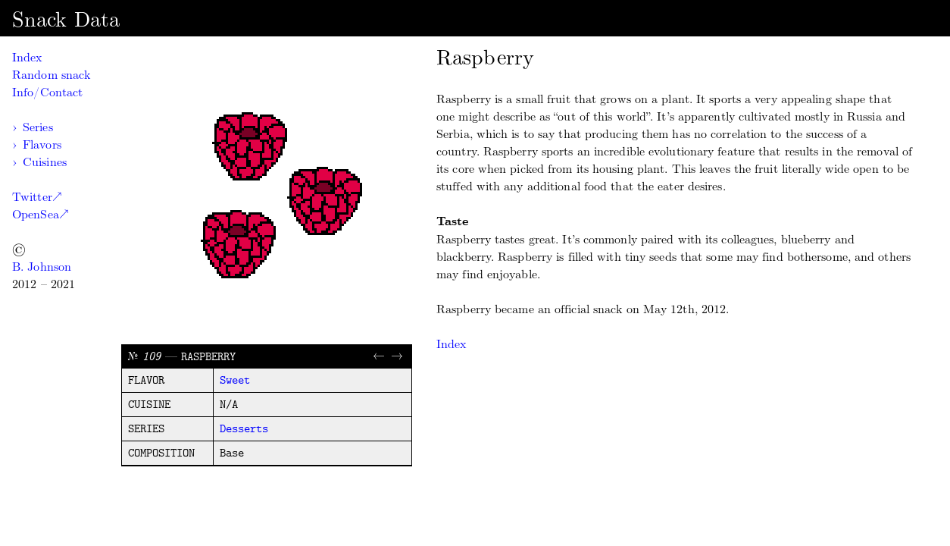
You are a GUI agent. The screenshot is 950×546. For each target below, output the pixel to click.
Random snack (51, 74)
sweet (235, 380)
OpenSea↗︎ (40, 214)
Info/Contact (47, 92)
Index (27, 57)
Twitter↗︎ (36, 197)
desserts (244, 429)
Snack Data (66, 19)
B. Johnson (41, 266)
